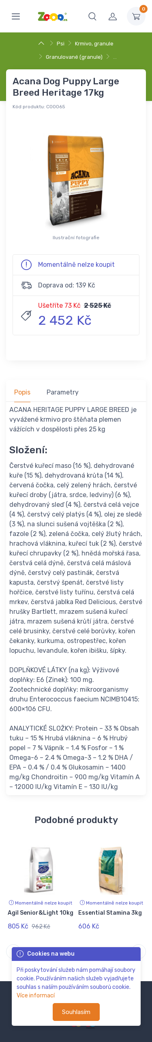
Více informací (36, 995)
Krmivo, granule (94, 44)
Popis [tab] (22, 392)
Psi (60, 44)
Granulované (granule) (74, 57)
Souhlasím (76, 1012)
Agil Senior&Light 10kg (40, 912)
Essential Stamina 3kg (110, 912)
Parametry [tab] (63, 392)
